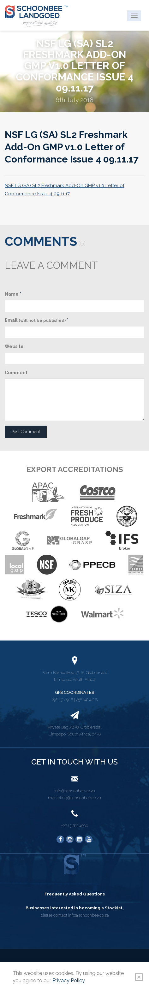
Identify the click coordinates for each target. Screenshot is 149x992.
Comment (16, 372)
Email (36, 320)
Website (14, 346)
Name (13, 294)
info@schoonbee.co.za (74, 790)
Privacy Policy (68, 980)
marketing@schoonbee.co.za (74, 797)
